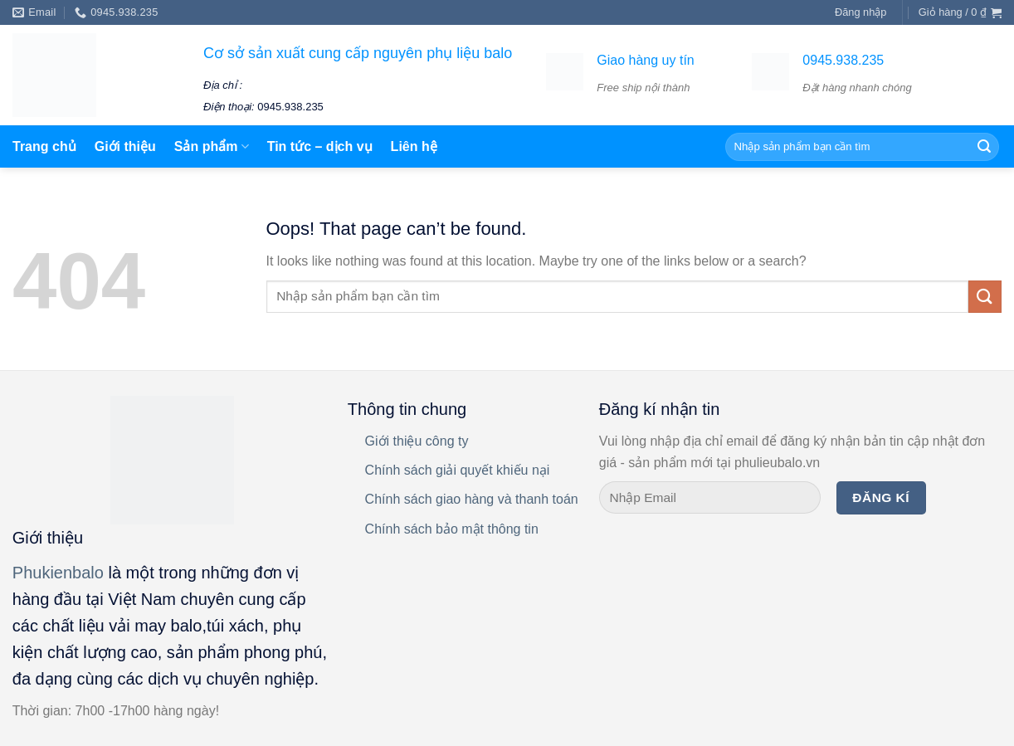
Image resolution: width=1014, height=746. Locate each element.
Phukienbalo (58, 572)
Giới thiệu (125, 146)
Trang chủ (44, 146)
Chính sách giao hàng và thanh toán (471, 499)
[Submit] (985, 296)
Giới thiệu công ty (417, 441)
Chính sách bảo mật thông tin (452, 529)
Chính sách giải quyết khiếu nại (457, 470)
